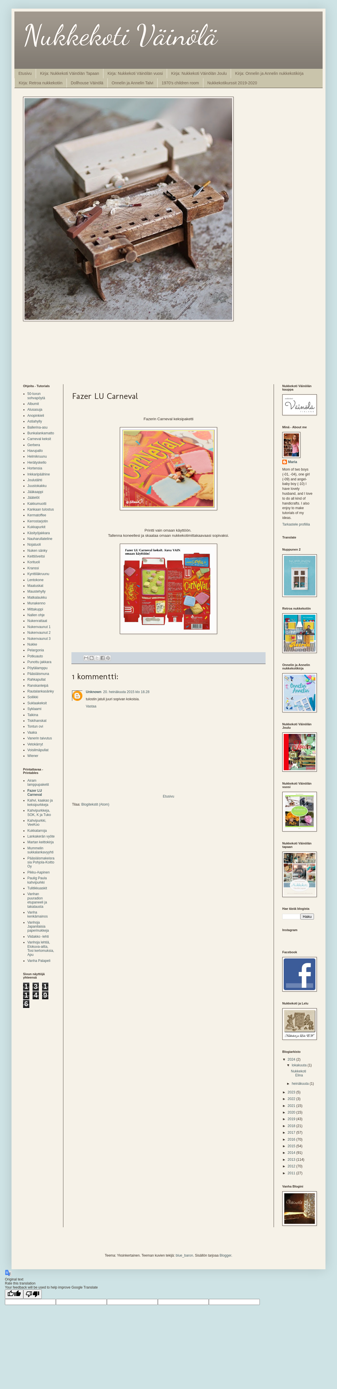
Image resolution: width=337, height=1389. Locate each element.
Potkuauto (35, 656)
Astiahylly (34, 421)
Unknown (93, 692)
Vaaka (32, 732)
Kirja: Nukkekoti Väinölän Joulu (199, 73)
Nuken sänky (37, 551)
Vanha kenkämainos (37, 914)
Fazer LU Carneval (34, 793)
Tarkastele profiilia (296, 524)
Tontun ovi (35, 726)
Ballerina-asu (37, 427)
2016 (292, 1139)
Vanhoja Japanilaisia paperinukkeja (38, 926)
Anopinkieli (35, 416)
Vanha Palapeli (38, 961)
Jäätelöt (33, 498)
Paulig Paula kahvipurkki (37, 880)
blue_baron (184, 1255)
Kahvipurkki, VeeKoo (36, 823)
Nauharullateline (39, 539)
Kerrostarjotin (37, 521)
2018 (292, 1126)
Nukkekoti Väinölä (120, 35)
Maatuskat (35, 586)
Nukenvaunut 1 (39, 627)
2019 (292, 1119)
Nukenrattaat (37, 621)
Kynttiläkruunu (38, 574)
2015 (292, 1146)
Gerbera (33, 445)
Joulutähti (34, 480)
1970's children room (180, 83)
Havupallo (35, 451)
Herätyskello (36, 463)
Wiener (32, 756)
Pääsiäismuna (38, 674)
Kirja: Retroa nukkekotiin (41, 83)
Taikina (32, 715)
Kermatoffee (36, 515)
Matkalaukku (37, 597)
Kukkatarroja (37, 831)
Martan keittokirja (40, 842)
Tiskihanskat (36, 721)
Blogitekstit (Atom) (95, 804)
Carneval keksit (39, 439)
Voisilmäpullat (37, 750)
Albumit (33, 404)
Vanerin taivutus (39, 738)
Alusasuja (34, 410)
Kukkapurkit (36, 527)
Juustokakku (37, 486)
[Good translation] (14, 1294)
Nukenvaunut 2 (39, 633)
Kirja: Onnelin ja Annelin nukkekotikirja (269, 73)
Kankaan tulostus (40, 509)
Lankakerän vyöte (41, 836)
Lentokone (35, 580)
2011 (292, 1173)
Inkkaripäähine (38, 474)
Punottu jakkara (39, 662)
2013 (292, 1160)
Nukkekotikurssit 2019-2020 (232, 83)
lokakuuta (300, 1065)
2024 (292, 1059)
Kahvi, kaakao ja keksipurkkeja (40, 802)
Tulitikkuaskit (37, 888)
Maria (292, 462)
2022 (292, 1099)
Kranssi (33, 568)
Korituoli (33, 562)
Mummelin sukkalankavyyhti (40, 850)
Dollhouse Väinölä (87, 83)
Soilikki (32, 697)
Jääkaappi (35, 492)
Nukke (32, 644)
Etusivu (25, 73)
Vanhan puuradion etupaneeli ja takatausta (37, 900)
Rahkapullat (36, 680)
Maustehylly (36, 591)
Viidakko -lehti (38, 937)
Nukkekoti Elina (298, 1073)
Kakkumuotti (36, 504)
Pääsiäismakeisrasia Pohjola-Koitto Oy (40, 862)
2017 (292, 1133)
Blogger (225, 1255)
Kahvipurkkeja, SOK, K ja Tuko (39, 812)
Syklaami (34, 709)
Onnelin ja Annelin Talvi (133, 83)
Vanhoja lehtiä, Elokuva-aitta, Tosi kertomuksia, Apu (40, 948)
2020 (292, 1112)
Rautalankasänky (40, 691)
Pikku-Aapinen (38, 872)
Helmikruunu (37, 456)
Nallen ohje (36, 615)
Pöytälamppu (37, 668)
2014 (292, 1153)
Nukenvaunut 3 (39, 639)
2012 (292, 1166)
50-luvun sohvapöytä (36, 396)
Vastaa (91, 706)
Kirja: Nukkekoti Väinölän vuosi (135, 73)
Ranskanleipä (37, 686)
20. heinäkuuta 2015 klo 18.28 (126, 692)
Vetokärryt (35, 744)
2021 (292, 1106)
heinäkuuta (301, 1084)
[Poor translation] (32, 1294)
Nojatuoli (34, 545)
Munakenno (36, 603)
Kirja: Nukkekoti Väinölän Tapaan (69, 73)
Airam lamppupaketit (38, 783)
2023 (292, 1092)
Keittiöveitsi (36, 556)
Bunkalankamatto (40, 433)
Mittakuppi (35, 609)
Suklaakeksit (37, 703)
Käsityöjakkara (38, 533)
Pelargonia (35, 650)
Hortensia (34, 468)
